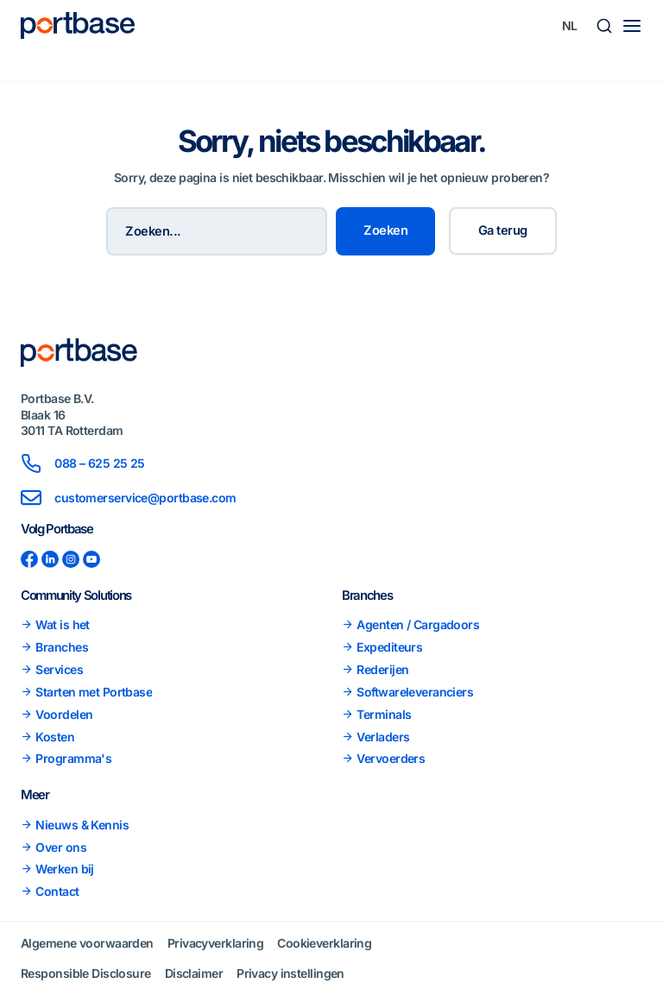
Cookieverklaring (324, 943)
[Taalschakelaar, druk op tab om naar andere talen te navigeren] (569, 26)
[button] (604, 26)
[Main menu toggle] (632, 26)
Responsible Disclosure (86, 973)
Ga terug (502, 230)
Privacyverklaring (215, 943)
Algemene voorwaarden (87, 943)
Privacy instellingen (290, 973)
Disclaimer (194, 973)
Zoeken (385, 230)
